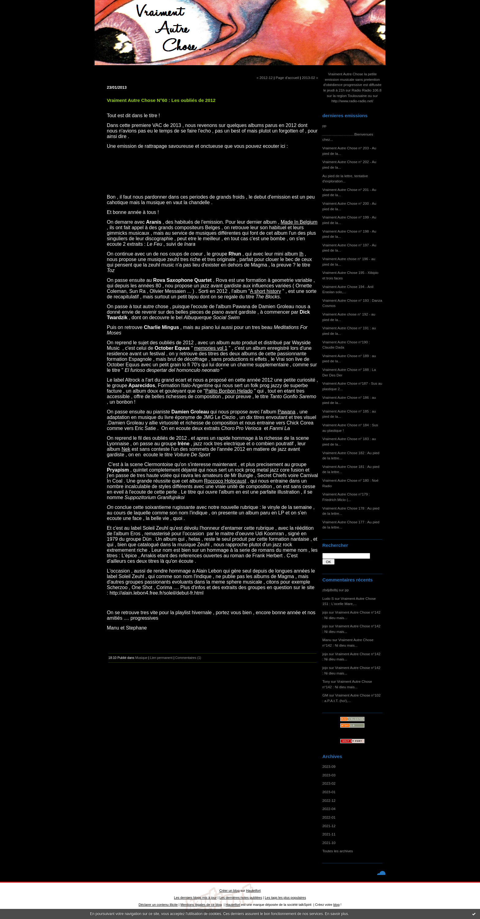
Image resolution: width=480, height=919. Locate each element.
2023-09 (329, 766)
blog (336, 904)
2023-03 (329, 775)
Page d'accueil (287, 78)
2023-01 (329, 792)
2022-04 (329, 809)
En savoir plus (336, 914)
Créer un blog (229, 890)
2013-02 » (310, 78)
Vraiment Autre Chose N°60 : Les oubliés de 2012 (161, 100)
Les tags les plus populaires (285, 897)
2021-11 (329, 834)
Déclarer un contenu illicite (158, 904)
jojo (325, 612)
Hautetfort (253, 890)
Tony (326, 681)
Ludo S (328, 598)
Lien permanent (161, 657)
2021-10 (329, 843)
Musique (141, 657)
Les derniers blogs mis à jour (195, 897)
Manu (326, 640)
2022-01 (329, 817)
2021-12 (329, 826)
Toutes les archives (337, 851)
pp (324, 126)
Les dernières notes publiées (240, 897)
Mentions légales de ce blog (201, 904)
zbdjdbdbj (330, 590)
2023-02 (329, 783)
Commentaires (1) (188, 657)
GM (325, 695)
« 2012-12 (265, 78)
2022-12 (329, 800)
